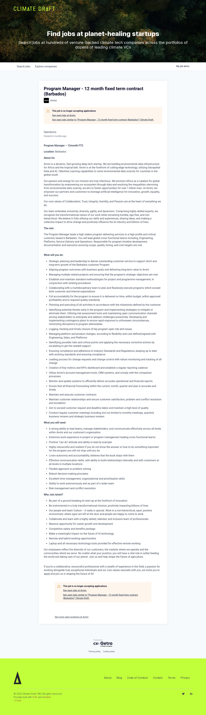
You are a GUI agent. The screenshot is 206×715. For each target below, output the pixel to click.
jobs (23, 66)
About (107, 677)
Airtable (47, 697)
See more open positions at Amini (71, 617)
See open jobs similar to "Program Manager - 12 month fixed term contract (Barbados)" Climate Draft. (103, 119)
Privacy (185, 677)
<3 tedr (17, 700)
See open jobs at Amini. (64, 115)
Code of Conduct (137, 677)
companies (46, 66)
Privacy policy (95, 651)
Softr (34, 697)
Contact (158, 677)
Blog (119, 677)
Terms (171, 677)
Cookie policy (109, 651)
